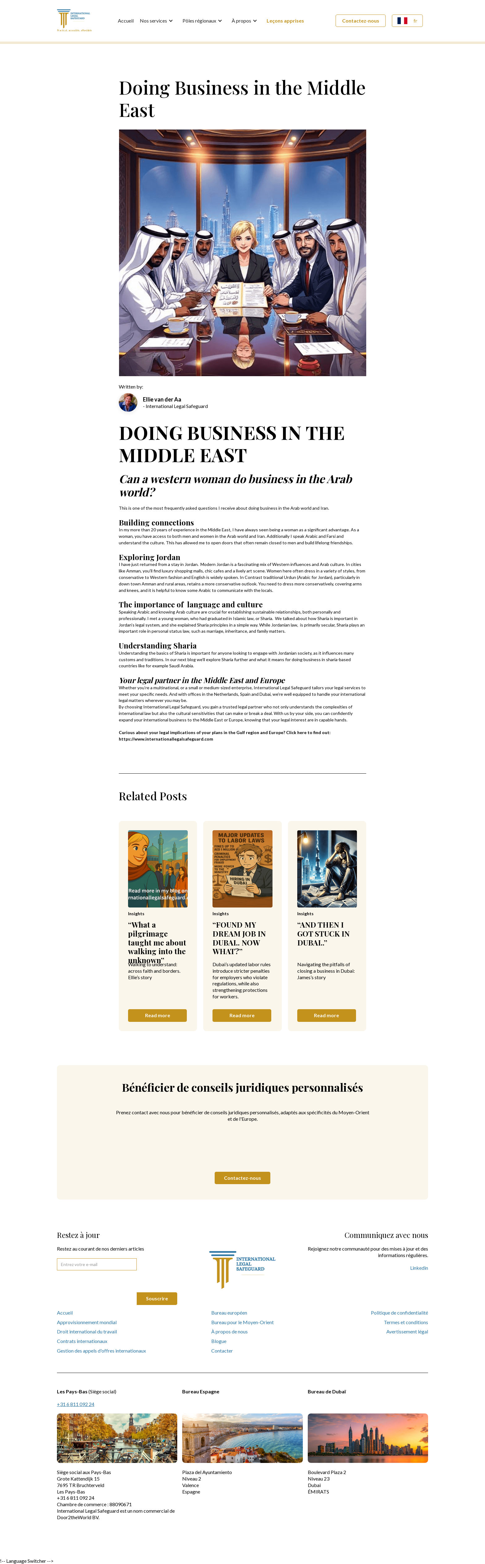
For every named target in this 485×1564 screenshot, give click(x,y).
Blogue (218, 1341)
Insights (136, 913)
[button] (158, 20)
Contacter (222, 1351)
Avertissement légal (407, 1331)
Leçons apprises (285, 20)
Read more (157, 1015)
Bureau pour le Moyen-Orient (242, 1322)
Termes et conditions (406, 1322)
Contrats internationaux (82, 1341)
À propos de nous (229, 1331)
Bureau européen (229, 1312)
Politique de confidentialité (399, 1312)
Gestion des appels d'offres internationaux (101, 1351)
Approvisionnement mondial (87, 1322)
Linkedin (419, 1268)
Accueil (126, 20)
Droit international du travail (87, 1331)
